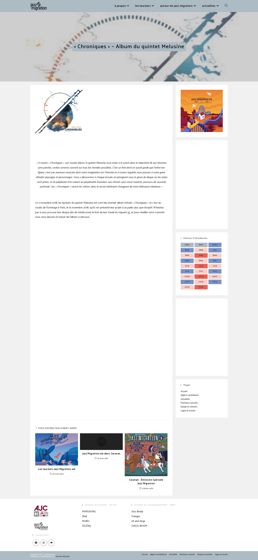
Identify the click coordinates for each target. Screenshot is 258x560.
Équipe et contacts (189, 407)
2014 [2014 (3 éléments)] (201, 265)
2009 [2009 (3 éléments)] (187, 276)
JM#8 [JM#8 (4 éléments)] (201, 250)
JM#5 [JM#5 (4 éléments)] (201, 255)
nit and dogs (138, 521)
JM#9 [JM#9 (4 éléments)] (187, 250)
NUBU (85, 521)
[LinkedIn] (51, 543)
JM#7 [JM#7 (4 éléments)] (215, 250)
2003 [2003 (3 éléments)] (187, 287)
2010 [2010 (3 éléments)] (215, 271)
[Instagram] (43, 543)
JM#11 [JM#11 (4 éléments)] (201, 244)
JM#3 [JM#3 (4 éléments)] (187, 260)
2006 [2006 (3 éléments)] (187, 281)
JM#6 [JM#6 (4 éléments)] (187, 255)
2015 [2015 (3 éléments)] (187, 265)
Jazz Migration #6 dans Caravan (101, 454)
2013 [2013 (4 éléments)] (215, 265)
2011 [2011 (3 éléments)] (201, 271)
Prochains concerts (189, 403)
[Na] (84, 516)
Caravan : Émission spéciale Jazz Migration (146, 482)
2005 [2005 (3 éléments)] (201, 281)
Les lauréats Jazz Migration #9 (56, 469)
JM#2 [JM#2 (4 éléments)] (201, 260)
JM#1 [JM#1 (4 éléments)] (215, 260)
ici (129, 212)
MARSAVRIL (89, 511)
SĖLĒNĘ (86, 526)
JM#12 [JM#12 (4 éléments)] (187, 244)
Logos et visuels (188, 410)
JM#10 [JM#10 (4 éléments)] (215, 244)
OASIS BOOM (139, 526)
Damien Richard (62, 556)
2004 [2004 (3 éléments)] (215, 281)
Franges (135, 516)
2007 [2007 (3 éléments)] (215, 276)
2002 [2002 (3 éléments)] (201, 287)
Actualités (185, 399)
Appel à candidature (190, 395)
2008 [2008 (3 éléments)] (201, 276)
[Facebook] (36, 543)
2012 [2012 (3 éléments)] (187, 271)
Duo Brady (137, 511)
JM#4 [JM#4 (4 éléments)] (215, 255)
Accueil (184, 391)
